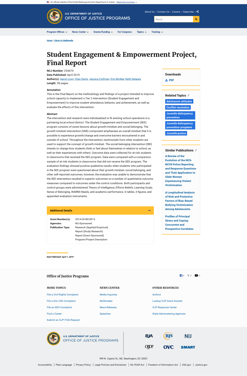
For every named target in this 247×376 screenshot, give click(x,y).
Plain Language (64, 364)
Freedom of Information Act (163, 364)
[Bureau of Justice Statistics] (168, 338)
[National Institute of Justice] (188, 334)
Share (198, 12)
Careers (176, 11)
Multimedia (106, 300)
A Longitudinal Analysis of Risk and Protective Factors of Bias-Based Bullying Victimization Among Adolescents (180, 201)
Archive (156, 294)
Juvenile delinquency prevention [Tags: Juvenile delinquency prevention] (179, 115)
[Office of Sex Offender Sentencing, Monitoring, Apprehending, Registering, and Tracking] (188, 346)
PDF (171, 80)
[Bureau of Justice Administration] (149, 334)
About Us (150, 11)
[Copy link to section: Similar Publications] (195, 150)
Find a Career (54, 313)
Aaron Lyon (66, 79)
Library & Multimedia (63, 40)
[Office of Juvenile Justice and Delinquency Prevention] (149, 347)
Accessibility (45, 364)
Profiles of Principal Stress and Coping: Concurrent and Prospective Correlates (179, 222)
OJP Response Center (164, 307)
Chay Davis (81, 79)
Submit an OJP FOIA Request (63, 319)
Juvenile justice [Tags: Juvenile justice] (176, 133)
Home (49, 40)
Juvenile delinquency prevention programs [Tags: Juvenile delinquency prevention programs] (179, 125)
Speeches (105, 313)
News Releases (108, 307)
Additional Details (61, 210)
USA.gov (186, 364)
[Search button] (196, 19)
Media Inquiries (108, 294)
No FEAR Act (137, 364)
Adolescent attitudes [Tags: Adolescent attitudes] (179, 101)
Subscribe (188, 11)
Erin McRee (117, 79)
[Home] (97, 16)
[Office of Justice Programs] (54, 16)
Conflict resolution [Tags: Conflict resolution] (177, 107)
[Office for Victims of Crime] (168, 347)
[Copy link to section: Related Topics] (187, 95)
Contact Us (163, 11)
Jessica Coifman (99, 79)
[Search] (173, 19)
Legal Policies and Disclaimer (110, 364)
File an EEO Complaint (59, 307)
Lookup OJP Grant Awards (167, 300)
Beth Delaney (133, 79)
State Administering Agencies (168, 313)
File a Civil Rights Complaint (62, 294)
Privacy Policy (83, 364)
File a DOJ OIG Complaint (61, 300)
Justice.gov (201, 364)
